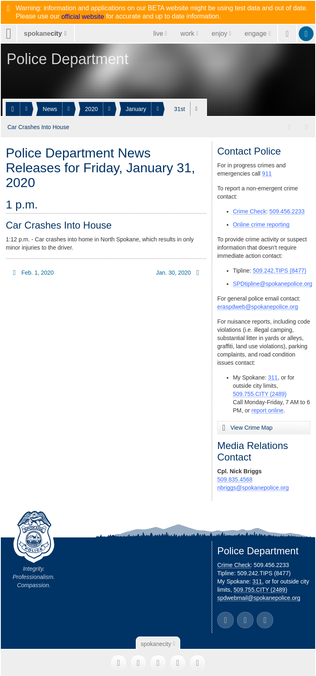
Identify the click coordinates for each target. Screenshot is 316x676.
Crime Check (249, 210)
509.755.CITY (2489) (260, 393)
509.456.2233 (287, 210)
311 (273, 376)
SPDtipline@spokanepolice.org (272, 283)
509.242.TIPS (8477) (279, 269)
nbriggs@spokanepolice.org (253, 487)
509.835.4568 (235, 478)
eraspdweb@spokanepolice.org (257, 306)
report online (267, 409)
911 (267, 172)
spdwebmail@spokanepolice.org (258, 597)
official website (82, 17)
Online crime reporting (261, 223)
